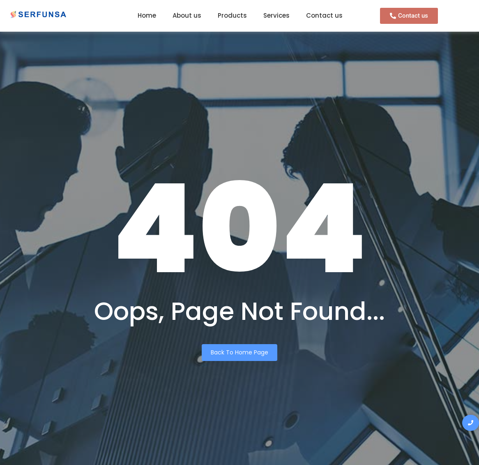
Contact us (324, 15)
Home (147, 15)
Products (232, 15)
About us (187, 15)
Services (276, 15)
